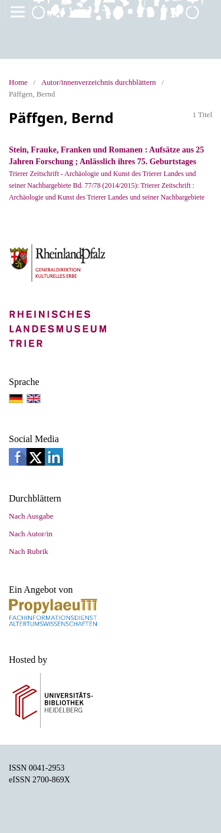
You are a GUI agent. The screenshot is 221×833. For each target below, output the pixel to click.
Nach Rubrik (28, 551)
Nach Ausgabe (31, 516)
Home (18, 82)
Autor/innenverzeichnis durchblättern (98, 82)
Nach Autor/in (30, 533)
